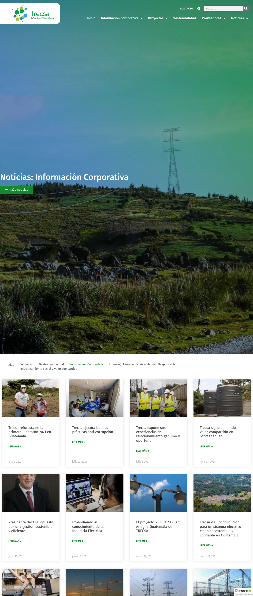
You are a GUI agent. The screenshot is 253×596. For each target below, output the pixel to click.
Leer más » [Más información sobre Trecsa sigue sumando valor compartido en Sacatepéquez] (206, 446)
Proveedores (214, 18)
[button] (243, 592)
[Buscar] (246, 8)
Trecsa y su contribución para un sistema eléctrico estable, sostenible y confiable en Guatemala (220, 528)
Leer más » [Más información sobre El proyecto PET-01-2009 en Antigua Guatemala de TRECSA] (142, 541)
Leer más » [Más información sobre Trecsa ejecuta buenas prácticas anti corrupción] (78, 442)
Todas (10, 365)
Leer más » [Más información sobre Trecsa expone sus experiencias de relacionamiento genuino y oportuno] (142, 450)
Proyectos (158, 18)
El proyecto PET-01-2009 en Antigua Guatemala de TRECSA (158, 526)
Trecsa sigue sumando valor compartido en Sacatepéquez (218, 432)
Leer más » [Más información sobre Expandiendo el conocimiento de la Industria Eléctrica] (78, 541)
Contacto (186, 8)
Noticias (239, 18)
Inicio (91, 18)
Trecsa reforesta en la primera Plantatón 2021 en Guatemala (29, 432)
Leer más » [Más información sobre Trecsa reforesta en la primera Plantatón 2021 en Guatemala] (15, 446)
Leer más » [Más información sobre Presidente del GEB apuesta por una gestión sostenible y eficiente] (15, 541)
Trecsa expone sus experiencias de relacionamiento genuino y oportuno (158, 434)
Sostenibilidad (184, 18)
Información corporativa (122, 18)
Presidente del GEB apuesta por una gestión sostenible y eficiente (30, 526)
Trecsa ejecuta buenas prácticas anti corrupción (92, 430)
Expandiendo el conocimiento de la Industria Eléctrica (88, 526)
